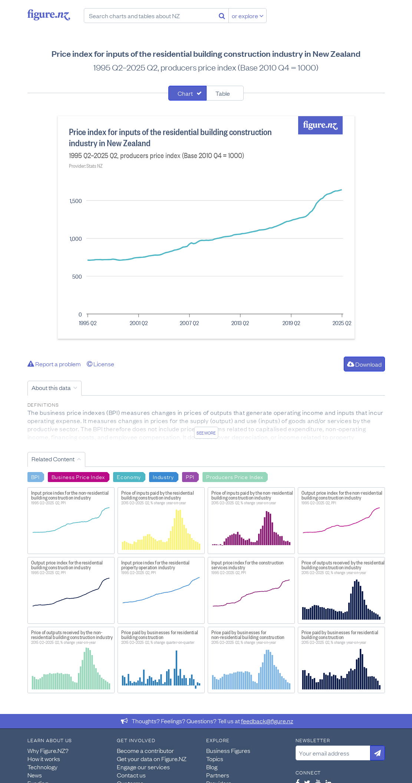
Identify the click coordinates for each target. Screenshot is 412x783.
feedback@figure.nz (267, 721)
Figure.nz (48, 14)
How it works (43, 758)
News (34, 775)
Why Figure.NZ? (48, 750)
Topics (214, 758)
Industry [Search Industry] (163, 476)
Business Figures (228, 750)
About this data (51, 387)
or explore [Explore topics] (248, 16)
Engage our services (143, 767)
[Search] (221, 15)
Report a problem (54, 364)
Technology (42, 767)
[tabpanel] (206, 227)
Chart (185, 93)
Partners (217, 775)
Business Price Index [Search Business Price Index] (78, 476)
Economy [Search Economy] (129, 476)
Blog (211, 767)
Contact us (131, 775)
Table (222, 93)
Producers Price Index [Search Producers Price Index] (234, 476)
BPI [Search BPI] (35, 476)
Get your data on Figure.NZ (152, 758)
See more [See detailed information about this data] (206, 432)
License (100, 364)
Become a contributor (145, 750)
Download (364, 364)
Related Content (53, 459)
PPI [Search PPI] (190, 476)
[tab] (187, 93)
